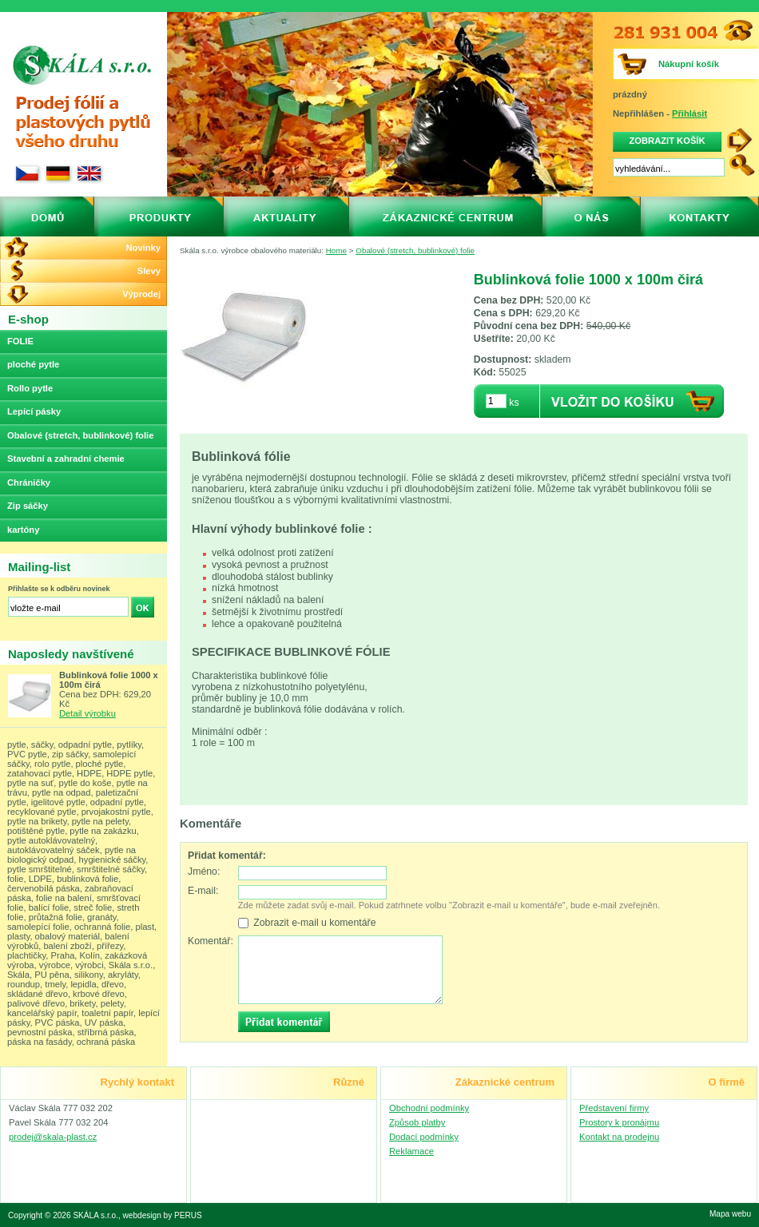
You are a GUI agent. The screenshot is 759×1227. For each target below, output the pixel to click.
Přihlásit (689, 113)
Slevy (149, 271)
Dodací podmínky (424, 1137)
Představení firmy (614, 1108)
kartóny (23, 529)
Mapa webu (730, 1213)
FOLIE (20, 341)
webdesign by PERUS (162, 1215)
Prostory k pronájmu (619, 1122)
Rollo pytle (30, 388)
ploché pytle (33, 364)
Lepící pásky (34, 411)
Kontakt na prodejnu (619, 1137)
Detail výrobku (87, 713)
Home (336, 250)
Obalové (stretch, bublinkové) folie (415, 250)
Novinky (143, 247)
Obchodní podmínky (429, 1108)
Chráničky (28, 482)
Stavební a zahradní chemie (66, 458)
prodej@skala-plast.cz (53, 1137)
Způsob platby (417, 1122)
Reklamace (411, 1151)
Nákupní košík (688, 64)
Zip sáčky (27, 505)
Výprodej (141, 294)
